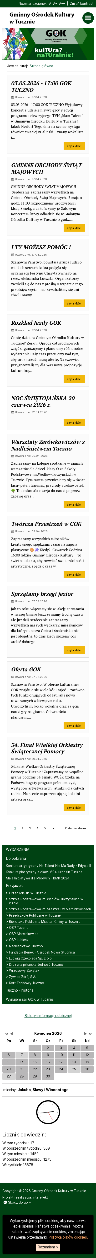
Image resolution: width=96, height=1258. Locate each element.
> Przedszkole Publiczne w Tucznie (33, 915)
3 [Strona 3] (30, 828)
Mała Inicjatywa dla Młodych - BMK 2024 (37, 878)
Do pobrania (16, 858)
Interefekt (40, 1197)
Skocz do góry (17, 1202)
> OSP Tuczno (17, 928)
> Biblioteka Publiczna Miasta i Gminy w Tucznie (43, 922)
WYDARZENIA (17, 849)
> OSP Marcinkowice (22, 934)
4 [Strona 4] (37, 828)
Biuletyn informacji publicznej (48, 1015)
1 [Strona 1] (15, 828)
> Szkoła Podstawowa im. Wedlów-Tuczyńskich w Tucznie (44, 901)
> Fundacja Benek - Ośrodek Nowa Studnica (40, 952)
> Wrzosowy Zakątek (22, 970)
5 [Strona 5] (45, 828)
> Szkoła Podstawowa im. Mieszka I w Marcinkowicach (48, 909)
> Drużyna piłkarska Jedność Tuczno (34, 964)
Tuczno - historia (19, 990)
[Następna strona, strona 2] (53, 828)
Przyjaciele (15, 885)
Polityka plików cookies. (68, 1237)
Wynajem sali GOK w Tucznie (29, 999)
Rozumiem (48, 1247)
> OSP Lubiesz (17, 940)
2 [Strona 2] (22, 828)
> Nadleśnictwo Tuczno (24, 946)
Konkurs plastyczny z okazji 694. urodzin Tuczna (44, 872)
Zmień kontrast (82, 4)
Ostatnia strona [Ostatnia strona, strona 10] (75, 828)
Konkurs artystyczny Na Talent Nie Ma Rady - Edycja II (48, 866)
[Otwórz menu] (89, 18)
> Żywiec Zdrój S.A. (21, 977)
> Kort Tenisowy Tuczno (25, 983)
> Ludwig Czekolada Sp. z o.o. (29, 958)
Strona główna (41, 66)
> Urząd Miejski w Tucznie (26, 893)
